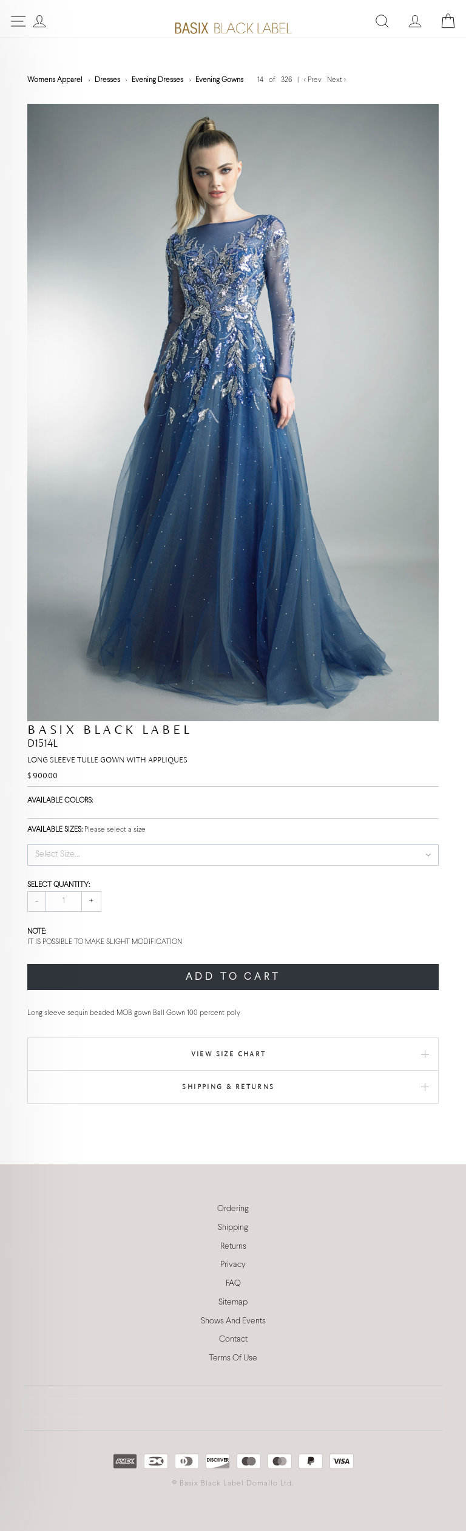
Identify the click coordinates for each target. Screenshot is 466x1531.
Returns (233, 1247)
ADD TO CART (233, 977)
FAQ (233, 1284)
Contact (233, 1339)
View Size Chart (228, 1054)
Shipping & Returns (228, 1086)
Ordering (233, 1209)
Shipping (233, 1228)
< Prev (313, 80)
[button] (233, 854)
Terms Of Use (233, 1358)
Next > (336, 80)
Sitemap (233, 1302)
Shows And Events (233, 1321)
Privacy (233, 1265)
